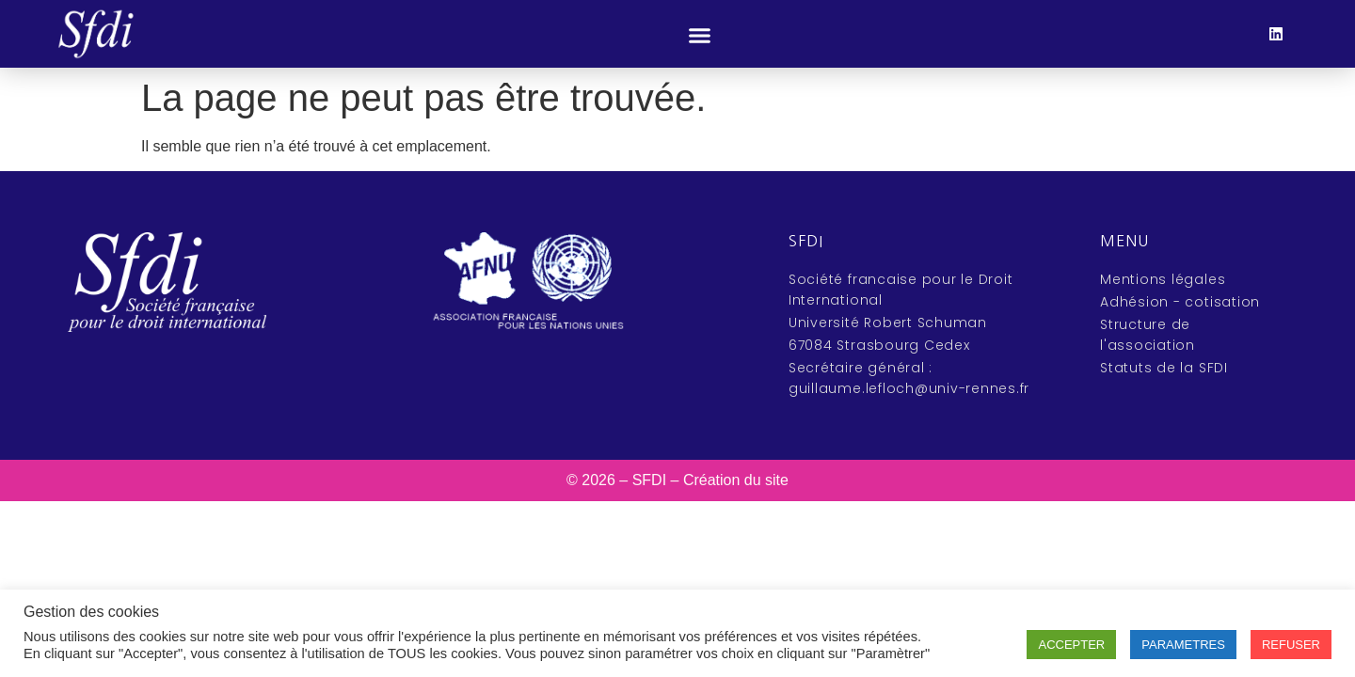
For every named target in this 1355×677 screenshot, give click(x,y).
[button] (699, 36)
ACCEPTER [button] (1071, 645)
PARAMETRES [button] (1183, 645)
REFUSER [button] (1291, 645)
